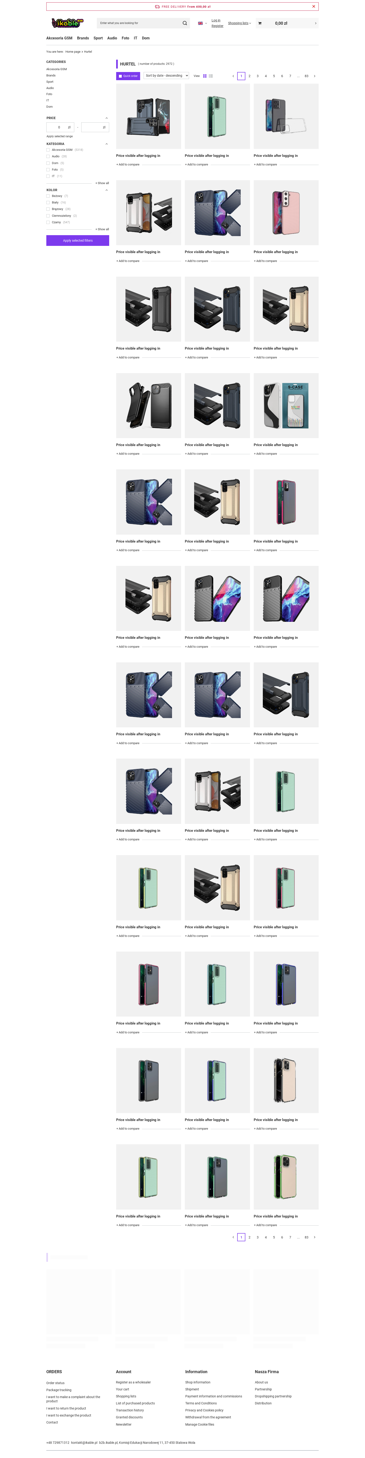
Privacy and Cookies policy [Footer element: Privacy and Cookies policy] (204, 1410)
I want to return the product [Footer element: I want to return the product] (66, 1407)
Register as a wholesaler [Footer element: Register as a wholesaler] (133, 1382)
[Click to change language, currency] (202, 23)
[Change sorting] (166, 75)
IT (135, 38)
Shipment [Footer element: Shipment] (192, 1389)
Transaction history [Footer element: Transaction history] (130, 1410)
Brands (83, 38)
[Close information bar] (313, 6)
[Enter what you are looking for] (143, 23)
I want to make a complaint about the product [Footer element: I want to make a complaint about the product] (73, 1398)
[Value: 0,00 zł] (287, 23)
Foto (125, 38)
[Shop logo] (67, 23)
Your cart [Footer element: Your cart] (122, 1389)
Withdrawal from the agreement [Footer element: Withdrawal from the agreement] (208, 1417)
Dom (146, 38)
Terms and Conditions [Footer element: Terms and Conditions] (201, 1403)
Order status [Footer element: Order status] (55, 1382)
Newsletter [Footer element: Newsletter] (124, 1424)
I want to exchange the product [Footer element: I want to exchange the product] (68, 1414)
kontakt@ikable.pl (84, 1442)
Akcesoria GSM (59, 38)
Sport (98, 38)
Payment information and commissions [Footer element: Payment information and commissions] (213, 1396)
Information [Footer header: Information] (196, 1371)
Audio (112, 38)
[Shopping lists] (239, 23)
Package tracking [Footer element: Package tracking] (58, 1389)
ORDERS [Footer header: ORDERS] (54, 1371)
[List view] (211, 76)
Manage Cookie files (199, 1424)
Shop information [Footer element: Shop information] (197, 1382)
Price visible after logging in (138, 156)
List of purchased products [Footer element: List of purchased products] (135, 1403)
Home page (73, 51)
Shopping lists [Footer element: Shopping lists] (126, 1396)
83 (306, 76)
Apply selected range (60, 136)
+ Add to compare (127, 164)
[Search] (184, 23)
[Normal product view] (205, 76)
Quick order (130, 76)
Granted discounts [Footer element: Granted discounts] (129, 1417)
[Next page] (315, 76)
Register (217, 26)
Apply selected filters (78, 240)
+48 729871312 (57, 1442)
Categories (56, 62)
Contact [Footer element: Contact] (52, 1422)
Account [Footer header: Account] (123, 1371)
